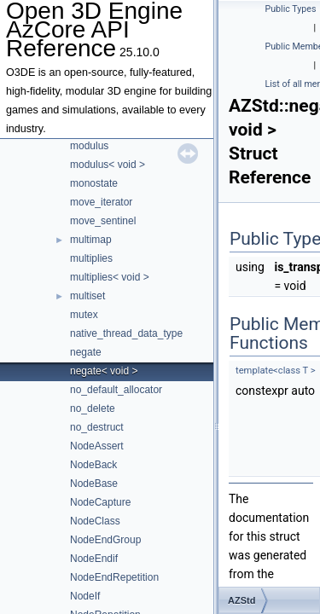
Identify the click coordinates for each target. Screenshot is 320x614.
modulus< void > (107, 165)
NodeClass (95, 521)
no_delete (92, 408)
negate (86, 352)
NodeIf (85, 596)
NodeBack (93, 465)
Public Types (291, 8)
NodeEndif (94, 559)
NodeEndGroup (105, 540)
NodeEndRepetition (114, 577)
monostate (94, 183)
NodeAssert (97, 446)
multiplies (91, 258)
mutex (84, 315)
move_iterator (101, 202)
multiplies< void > (109, 277)
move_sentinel (103, 221)
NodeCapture (100, 502)
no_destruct (97, 427)
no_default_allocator (116, 390)
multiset (87, 296)
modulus (89, 146)
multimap (91, 240)
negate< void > (103, 371)
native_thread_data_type (126, 333)
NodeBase (94, 483)
